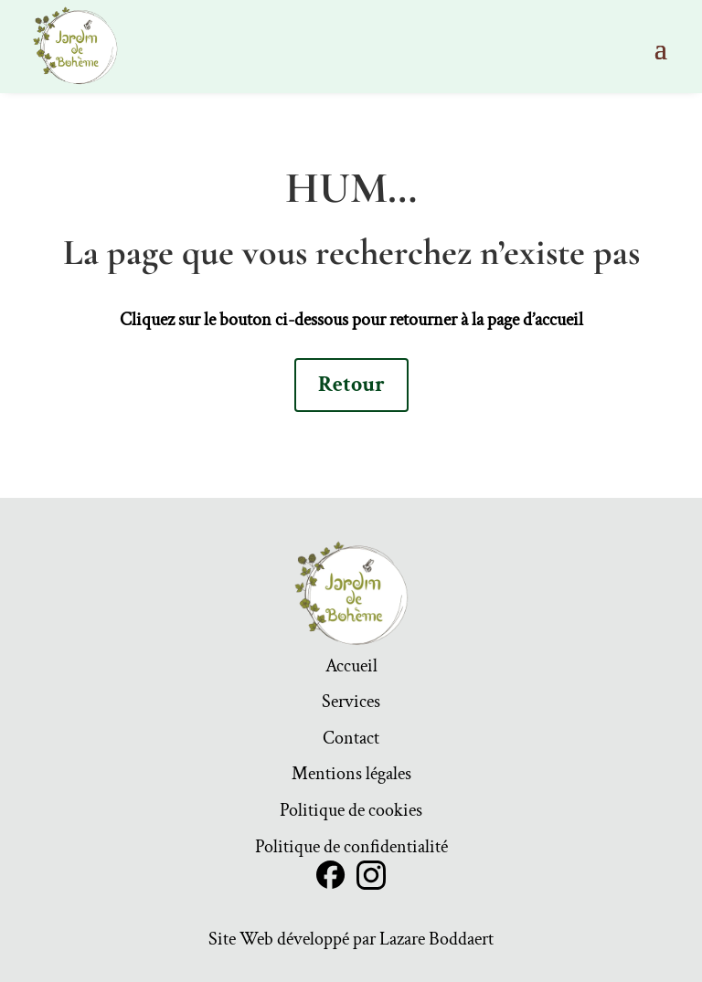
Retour (351, 384)
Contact (351, 741)
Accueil (351, 669)
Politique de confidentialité (351, 849)
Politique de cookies (351, 813)
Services (351, 704)
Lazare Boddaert (436, 939)
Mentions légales (351, 776)
